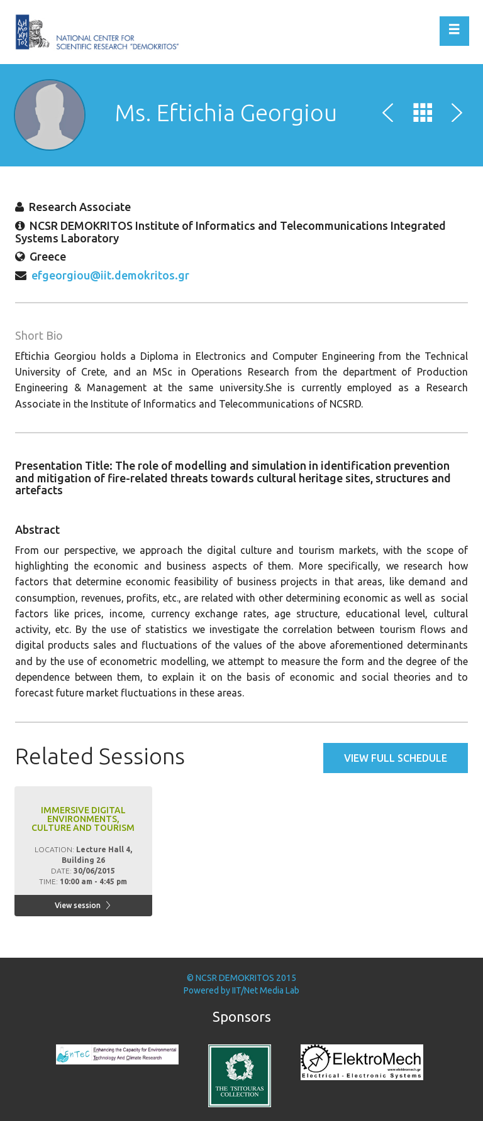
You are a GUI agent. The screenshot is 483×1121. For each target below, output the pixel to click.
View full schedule (395, 758)
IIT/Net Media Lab (265, 990)
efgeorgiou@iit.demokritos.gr (110, 275)
